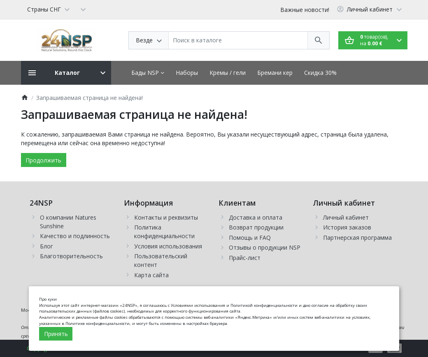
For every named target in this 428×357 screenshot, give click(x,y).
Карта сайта (151, 275)
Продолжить (43, 160)
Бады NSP (147, 72)
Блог (46, 246)
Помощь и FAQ (250, 237)
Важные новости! (304, 10)
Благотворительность (71, 256)
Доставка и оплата (255, 217)
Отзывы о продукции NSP (264, 247)
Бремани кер (275, 72)
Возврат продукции (256, 227)
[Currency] (83, 9)
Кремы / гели (227, 72)
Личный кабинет (346, 217)
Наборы (187, 72)
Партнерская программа (357, 237)
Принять (56, 334)
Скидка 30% (320, 72)
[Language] (48, 9)
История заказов (347, 227)
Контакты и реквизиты (166, 217)
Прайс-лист (245, 258)
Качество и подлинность (75, 236)
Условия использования (168, 246)
